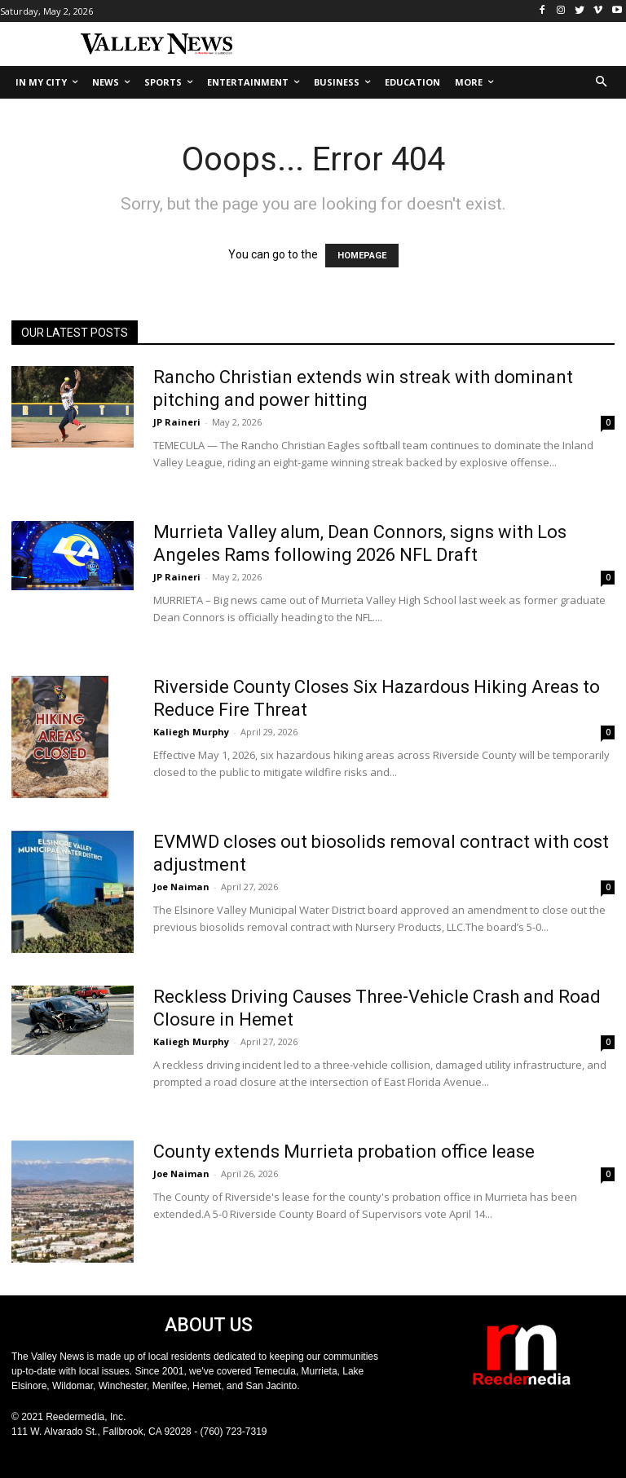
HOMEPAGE (361, 255)
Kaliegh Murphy (191, 732)
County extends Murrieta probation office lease (344, 1151)
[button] (602, 82)
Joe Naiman (181, 886)
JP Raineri (177, 422)
